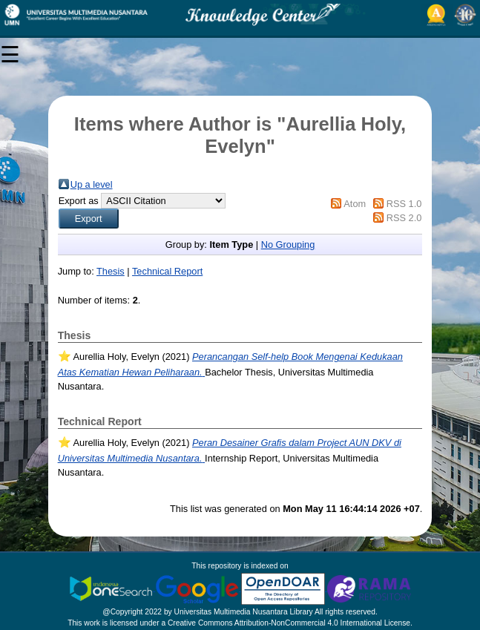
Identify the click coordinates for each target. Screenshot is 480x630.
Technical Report (167, 271)
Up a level (91, 184)
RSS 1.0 (404, 203)
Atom (354, 203)
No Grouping (288, 244)
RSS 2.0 (404, 217)
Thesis (110, 271)
